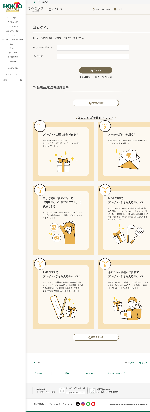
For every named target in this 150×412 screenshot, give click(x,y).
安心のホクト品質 (12, 31)
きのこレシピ (13, 22)
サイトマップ (67, 404)
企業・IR (13, 44)
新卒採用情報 (13, 68)
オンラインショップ (12, 74)
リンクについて (54, 404)
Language (13, 61)
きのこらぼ (13, 53)
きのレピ (13, 48)
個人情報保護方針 (40, 404)
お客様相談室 (13, 57)
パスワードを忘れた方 (103, 77)
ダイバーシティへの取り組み (12, 39)
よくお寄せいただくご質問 (46, 392)
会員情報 (34, 362)
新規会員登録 (85, 77)
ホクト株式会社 (34, 2)
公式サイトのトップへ (137, 362)
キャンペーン (13, 35)
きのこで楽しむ (13, 26)
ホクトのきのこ (13, 18)
